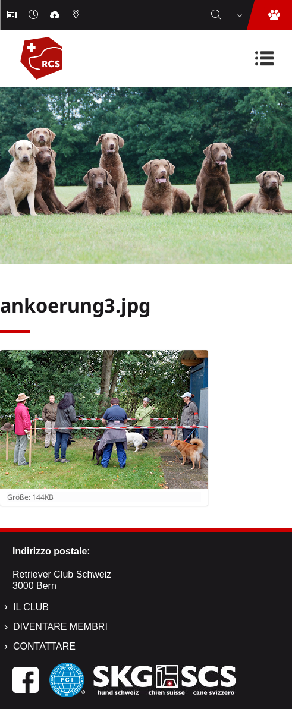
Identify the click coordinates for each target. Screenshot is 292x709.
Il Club (31, 607)
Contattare (44, 646)
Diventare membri (60, 627)
